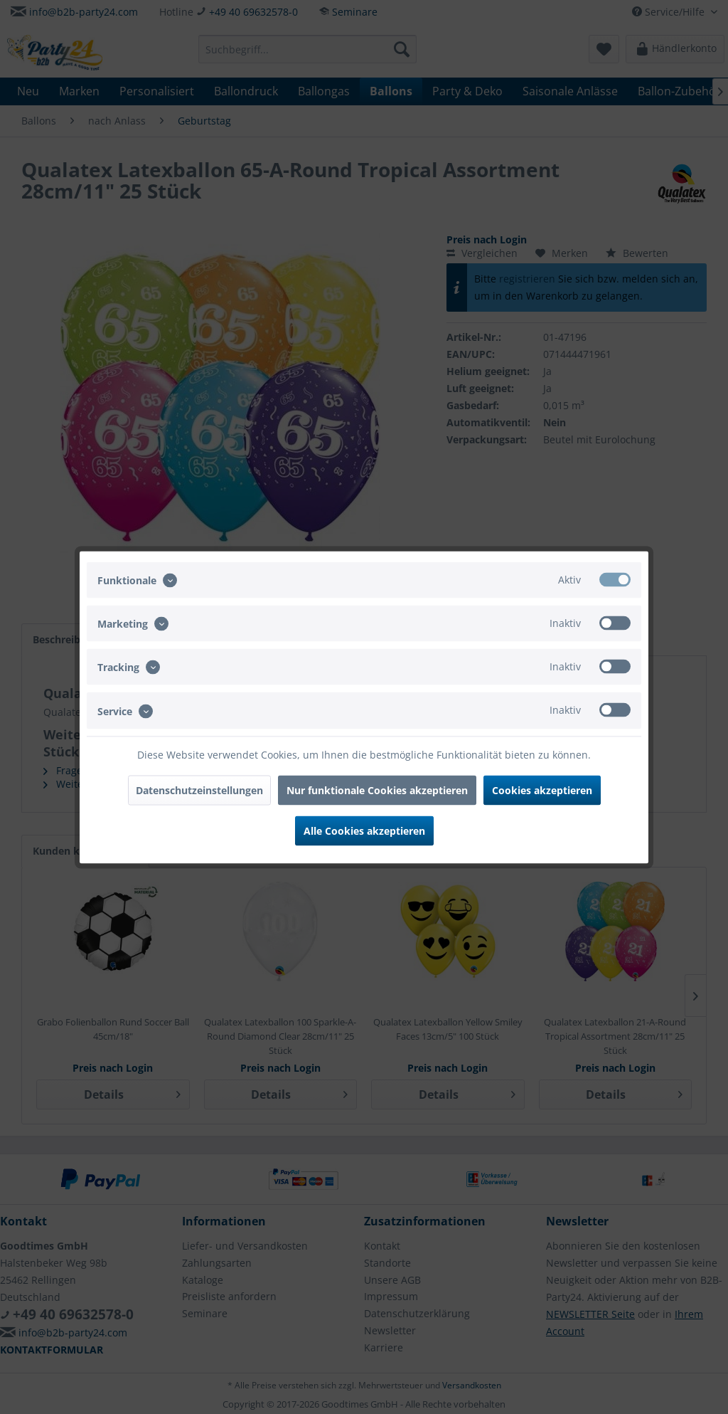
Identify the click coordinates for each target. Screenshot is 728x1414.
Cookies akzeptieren (542, 789)
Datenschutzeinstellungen (199, 789)
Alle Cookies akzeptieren (364, 830)
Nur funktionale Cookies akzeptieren (377, 789)
